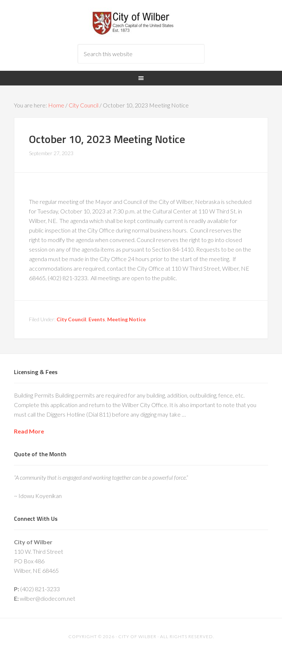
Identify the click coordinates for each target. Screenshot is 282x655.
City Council (71, 319)
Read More (29, 431)
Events (96, 319)
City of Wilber (141, 22)
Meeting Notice (126, 319)
